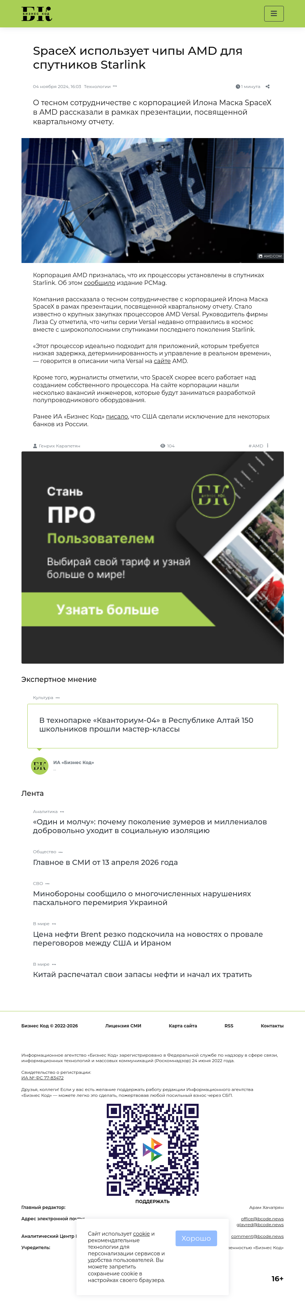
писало (117, 416)
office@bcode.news (262, 1218)
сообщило (99, 282)
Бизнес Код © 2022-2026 (49, 1026)
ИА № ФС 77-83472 (42, 1077)
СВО (38, 883)
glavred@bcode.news (260, 1224)
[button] (274, 14)
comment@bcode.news (257, 1236)
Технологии (97, 86)
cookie (141, 1234)
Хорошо (196, 1238)
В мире (41, 923)
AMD (258, 446)
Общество (44, 851)
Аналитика (45, 811)
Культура (43, 697)
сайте (162, 361)
